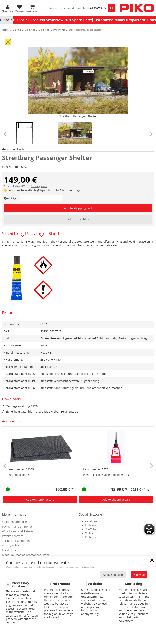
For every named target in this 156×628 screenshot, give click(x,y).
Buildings (30, 29)
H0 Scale (20, 20)
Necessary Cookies (20, 584)
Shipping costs (39, 186)
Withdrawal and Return (17, 531)
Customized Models (109, 20)
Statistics (95, 583)
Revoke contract (12, 536)
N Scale (48, 20)
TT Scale (35, 20)
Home (5, 29)
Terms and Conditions (16, 541)
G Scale (6, 20)
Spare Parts (82, 20)
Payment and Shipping (17, 526)
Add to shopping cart (78, 208)
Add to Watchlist (78, 219)
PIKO (43, 345)
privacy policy (88, 567)
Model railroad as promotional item (25, 555)
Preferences (60, 583)
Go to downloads (13, 149)
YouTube (91, 529)
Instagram (91, 525)
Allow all (139, 575)
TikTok (89, 533)
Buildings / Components (52, 29)
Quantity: (10, 198)
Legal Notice (10, 550)
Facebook (91, 521)
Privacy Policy (11, 545)
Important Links (141, 20)
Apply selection (113, 575)
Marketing (133, 583)
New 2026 (63, 20)
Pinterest (91, 537)
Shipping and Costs (15, 522)
